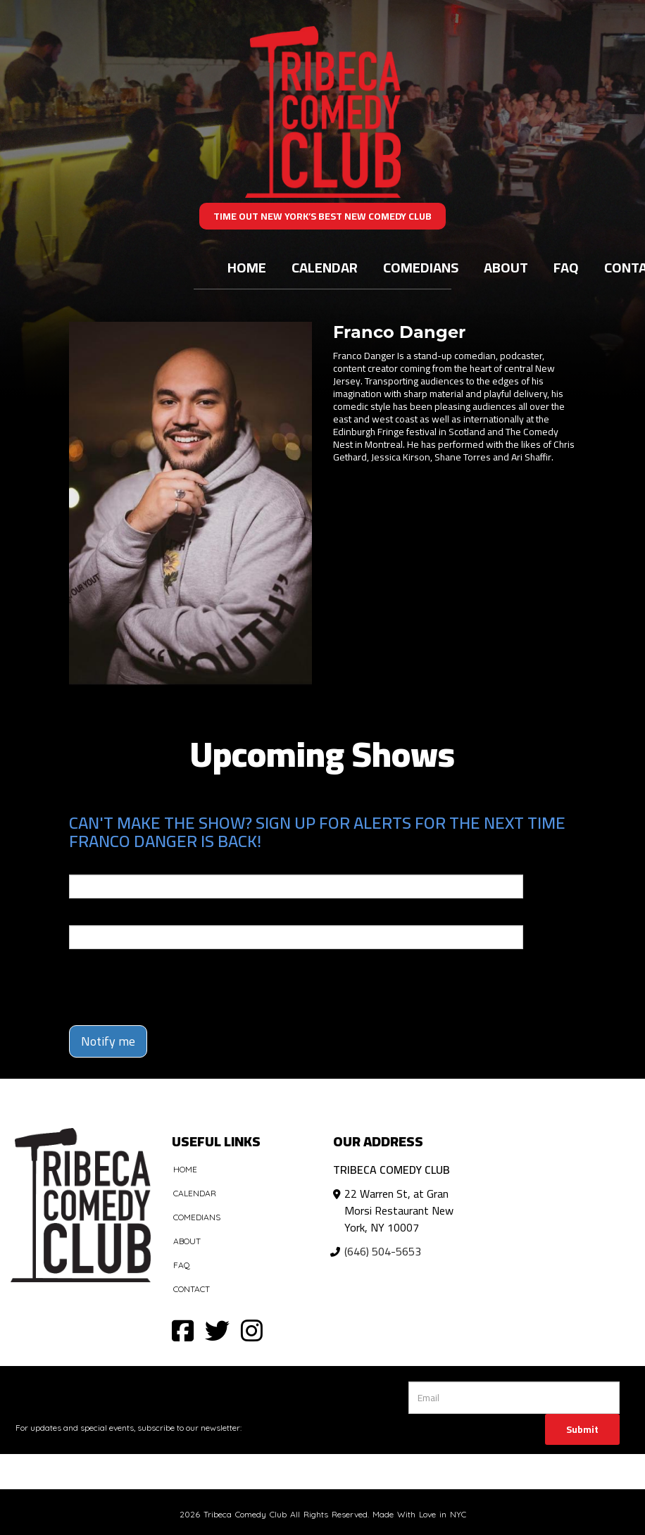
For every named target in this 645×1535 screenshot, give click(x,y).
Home (246, 267)
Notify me (108, 1041)
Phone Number (103, 915)
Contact (191, 1289)
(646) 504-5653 (382, 1251)
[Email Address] (513, 1398)
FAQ (566, 267)
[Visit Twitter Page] (217, 1329)
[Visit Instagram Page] (252, 1329)
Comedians (420, 267)
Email (81, 864)
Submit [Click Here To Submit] (582, 1429)
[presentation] (151, 981)
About (506, 267)
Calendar (325, 267)
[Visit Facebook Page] (183, 1329)
